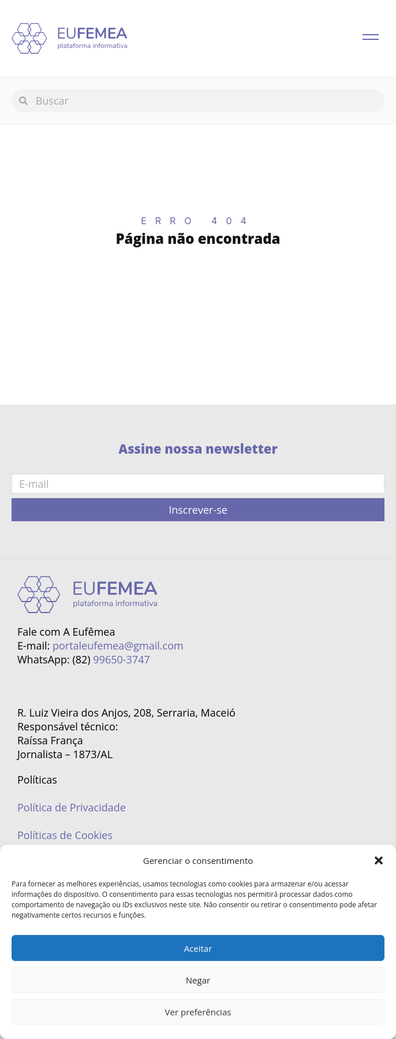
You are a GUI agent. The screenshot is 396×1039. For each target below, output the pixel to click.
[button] (378, 860)
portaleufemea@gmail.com (118, 645)
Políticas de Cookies (65, 835)
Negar (198, 980)
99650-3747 (121, 659)
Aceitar (198, 948)
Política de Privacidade (71, 807)
